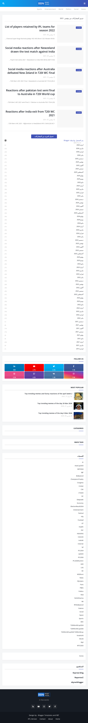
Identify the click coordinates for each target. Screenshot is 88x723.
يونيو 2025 (44, 179)
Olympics (80, 581)
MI (82, 571)
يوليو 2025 (44, 176)
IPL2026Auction (78, 561)
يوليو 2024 (44, 216)
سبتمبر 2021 (44, 332)
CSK (82, 489)
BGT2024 (80, 469)
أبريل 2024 (44, 226)
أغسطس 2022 (44, 294)
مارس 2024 (44, 230)
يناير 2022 (44, 318)
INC (82, 530)
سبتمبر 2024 (44, 209)
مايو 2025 (44, 182)
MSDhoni (80, 574)
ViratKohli (80, 635)
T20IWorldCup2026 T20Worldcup (72, 632)
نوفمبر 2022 (44, 284)
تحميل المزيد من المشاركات (44, 136)
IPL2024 (80, 551)
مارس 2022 (44, 311)
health (81, 527)
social (81, 612)
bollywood (79, 476)
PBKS (81, 588)
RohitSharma (78, 598)
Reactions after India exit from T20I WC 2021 (30, 113)
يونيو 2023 (44, 260)
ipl (82, 547)
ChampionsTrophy (77, 479)
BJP (82, 472)
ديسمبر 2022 (44, 281)
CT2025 (80, 493)
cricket (81, 486)
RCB (82, 595)
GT (82, 523)
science (80, 608)
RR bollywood (78, 605)
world (81, 639)
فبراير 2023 (44, 274)
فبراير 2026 (44, 152)
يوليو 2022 (44, 298)
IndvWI (80, 540)
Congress (80, 483)
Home (83, 9)
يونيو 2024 (44, 220)
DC (82, 496)
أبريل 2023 (44, 267)
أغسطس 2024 (44, 213)
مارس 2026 (44, 148)
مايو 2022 (44, 304)
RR (82, 601)
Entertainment (50, 9)
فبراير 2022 (44, 315)
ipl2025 (80, 554)
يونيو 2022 (44, 301)
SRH (82, 622)
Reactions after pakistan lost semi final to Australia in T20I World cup (30, 92)
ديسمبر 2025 (44, 159)
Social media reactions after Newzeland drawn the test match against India (30, 49)
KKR (82, 564)
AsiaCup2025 (79, 466)
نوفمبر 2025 (44, 162)
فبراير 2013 (44, 349)
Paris (81, 584)
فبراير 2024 (44, 233)
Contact (42, 719)
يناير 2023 (44, 277)
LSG (82, 567)
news (81, 578)
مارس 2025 (44, 189)
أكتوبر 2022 (44, 288)
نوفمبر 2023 (44, 243)
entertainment (78, 510)
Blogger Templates (45, 715)
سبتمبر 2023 (44, 250)
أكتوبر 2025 (44, 165)
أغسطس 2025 (44, 172)
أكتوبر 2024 (44, 206)
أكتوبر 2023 (44, 247)
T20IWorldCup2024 (76, 625)
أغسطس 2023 (44, 254)
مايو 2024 (44, 223)
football (80, 520)
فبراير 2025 (44, 193)
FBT (57, 715)
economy (80, 503)
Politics (68, 9)
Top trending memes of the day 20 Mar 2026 (54, 403)
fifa (82, 517)
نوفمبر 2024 (44, 203)
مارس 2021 (44, 345)
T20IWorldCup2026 (76, 629)
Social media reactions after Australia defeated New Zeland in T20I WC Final (31, 71)
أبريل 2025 (44, 186)
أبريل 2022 (44, 308)
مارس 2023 (44, 271)
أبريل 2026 (44, 145)
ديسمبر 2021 (44, 321)
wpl (82, 642)
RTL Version (32, 719)
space (81, 615)
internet (80, 544)
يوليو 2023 (44, 257)
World (61, 9)
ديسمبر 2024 (44, 199)
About (50, 719)
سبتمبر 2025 (44, 169)
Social (76, 9)
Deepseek (80, 500)
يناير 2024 (44, 237)
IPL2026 (80, 557)
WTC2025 (80, 646)
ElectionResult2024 (77, 506)
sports (81, 618)
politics (81, 591)
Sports (39, 9)
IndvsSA (80, 537)
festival (80, 513)
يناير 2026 (44, 155)
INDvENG (80, 534)
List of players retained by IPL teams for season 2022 (30, 28)
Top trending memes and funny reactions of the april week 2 (48, 394)
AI (82, 462)
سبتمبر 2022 (44, 291)
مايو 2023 (44, 264)
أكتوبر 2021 (44, 328)
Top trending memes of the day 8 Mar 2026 (55, 413)
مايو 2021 (44, 338)
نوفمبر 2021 (44, 325)
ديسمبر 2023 (44, 240)
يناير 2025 (44, 196)
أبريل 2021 (44, 342)
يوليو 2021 (44, 335)
